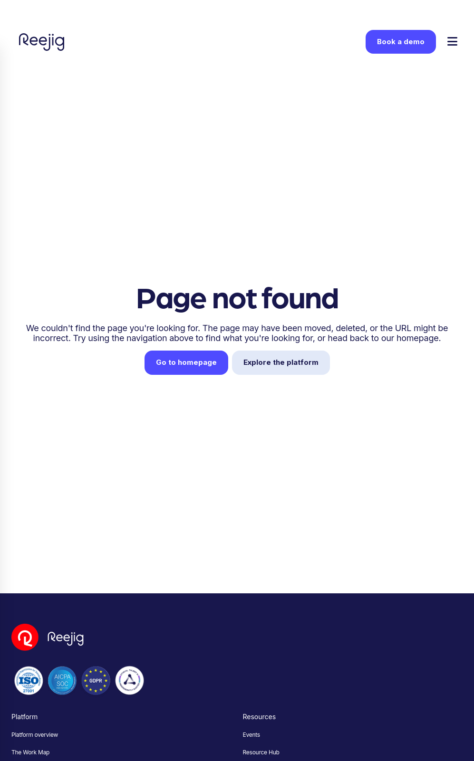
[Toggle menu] (452, 42)
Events (251, 734)
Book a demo (401, 41)
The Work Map (30, 752)
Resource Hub (261, 752)
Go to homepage (186, 362)
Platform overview (34, 734)
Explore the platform (281, 362)
